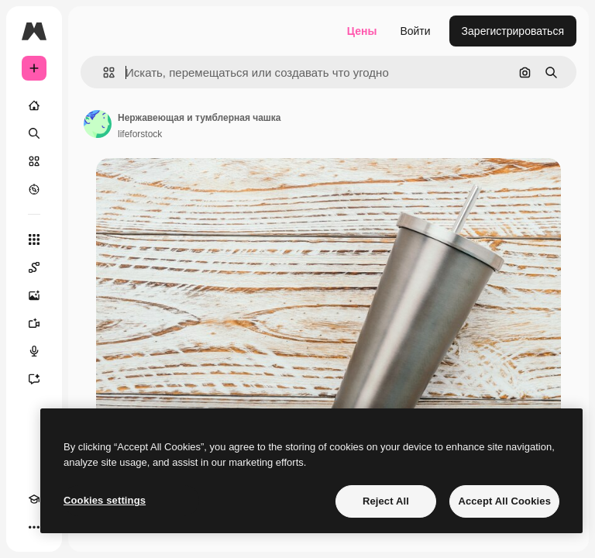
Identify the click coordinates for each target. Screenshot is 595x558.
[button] (102, 72)
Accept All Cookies (504, 501)
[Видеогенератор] (34, 323)
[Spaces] (34, 267)
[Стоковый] (34, 161)
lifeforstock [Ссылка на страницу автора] (140, 134)
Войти (415, 31)
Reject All (386, 501)
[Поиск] (34, 133)
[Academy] (34, 499)
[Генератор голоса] (34, 351)
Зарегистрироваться (513, 31)
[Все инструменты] (34, 239)
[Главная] (34, 105)
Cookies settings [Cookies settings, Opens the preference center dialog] (105, 500)
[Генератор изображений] (34, 295)
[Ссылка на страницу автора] (98, 124)
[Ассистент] (34, 379)
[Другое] (34, 527)
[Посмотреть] (34, 189)
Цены (362, 31)
